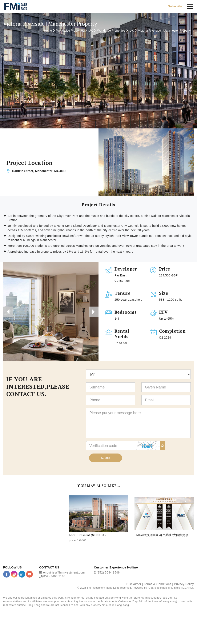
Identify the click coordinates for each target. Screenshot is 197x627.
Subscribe (175, 6)
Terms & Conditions (157, 585)
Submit (105, 458)
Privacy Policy (184, 585)
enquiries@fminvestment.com (64, 573)
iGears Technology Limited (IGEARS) (170, 588)
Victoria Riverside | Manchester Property (164, 30)
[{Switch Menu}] (190, 6)
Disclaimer (133, 585)
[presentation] (8, 312)
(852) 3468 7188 (53, 577)
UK (91, 30)
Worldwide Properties (70, 30)
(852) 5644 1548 (108, 573)
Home (48, 30)
